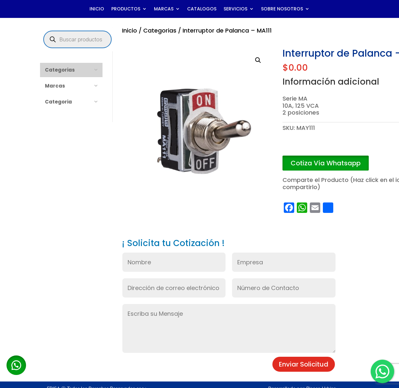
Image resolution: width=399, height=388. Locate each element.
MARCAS (163, 9)
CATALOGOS (201, 9)
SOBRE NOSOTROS (282, 9)
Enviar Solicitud (303, 364)
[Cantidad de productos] (292, 146)
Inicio (129, 30)
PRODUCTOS (125, 9)
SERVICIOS (235, 9)
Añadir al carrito (343, 146)
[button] (258, 60)
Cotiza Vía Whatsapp (326, 163)
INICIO (96, 9)
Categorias (159, 30)
